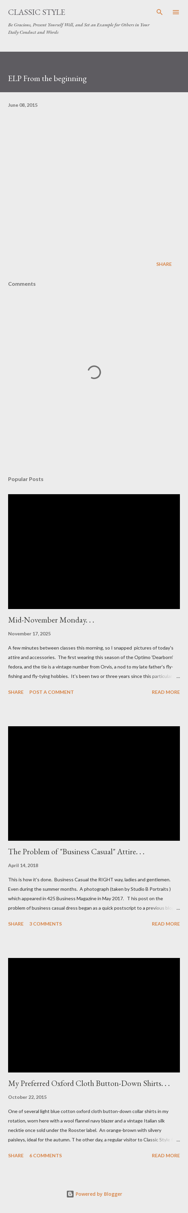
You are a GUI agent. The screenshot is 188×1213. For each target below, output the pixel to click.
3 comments (45, 924)
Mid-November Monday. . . (51, 619)
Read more (166, 692)
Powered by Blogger (94, 1194)
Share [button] (164, 264)
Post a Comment (51, 692)
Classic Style (36, 12)
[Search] (160, 12)
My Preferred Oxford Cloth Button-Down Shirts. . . (89, 1083)
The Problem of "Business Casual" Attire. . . (76, 851)
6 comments (45, 1155)
